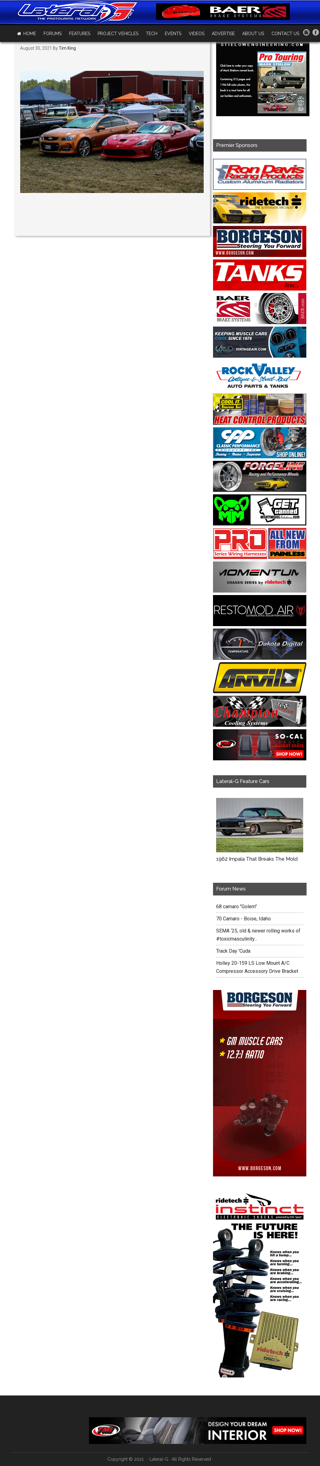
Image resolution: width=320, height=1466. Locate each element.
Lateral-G (159, 1459)
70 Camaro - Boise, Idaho (243, 919)
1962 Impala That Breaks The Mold (257, 859)
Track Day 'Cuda (233, 951)
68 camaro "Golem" (236, 906)
